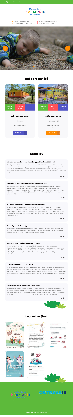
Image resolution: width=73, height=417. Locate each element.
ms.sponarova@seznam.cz (46, 23)
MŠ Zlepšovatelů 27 (20, 117)
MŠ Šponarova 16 (53, 117)
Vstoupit (18, 133)
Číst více (63, 177)
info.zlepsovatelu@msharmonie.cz (49, 21)
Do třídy (10, 108)
